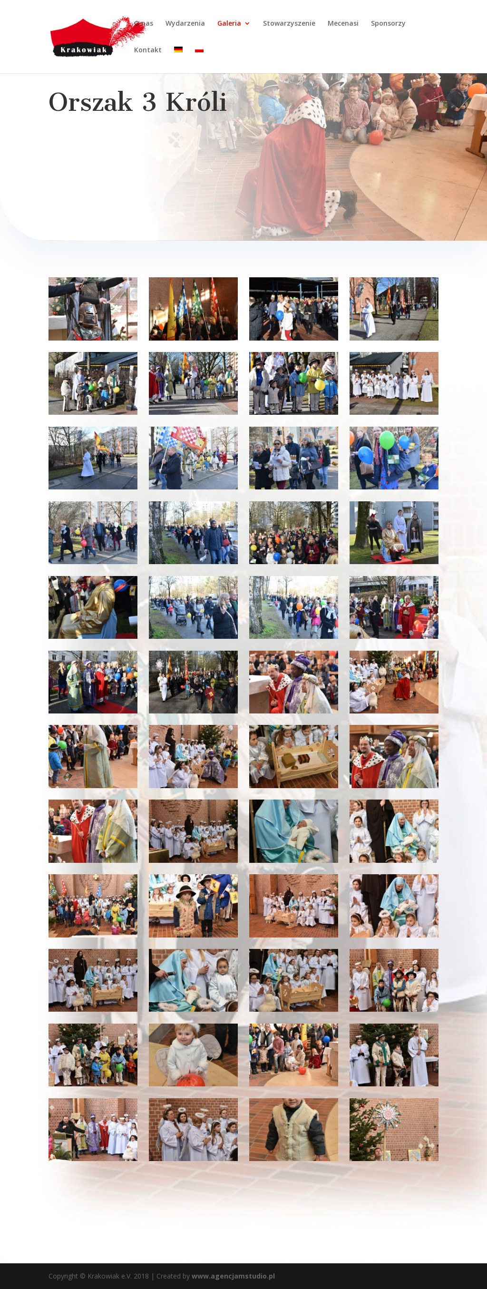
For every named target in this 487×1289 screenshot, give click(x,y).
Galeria (229, 24)
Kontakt (148, 50)
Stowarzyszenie (289, 24)
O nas (143, 24)
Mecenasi (343, 24)
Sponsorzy (388, 24)
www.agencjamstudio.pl (232, 1275)
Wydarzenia (185, 24)
